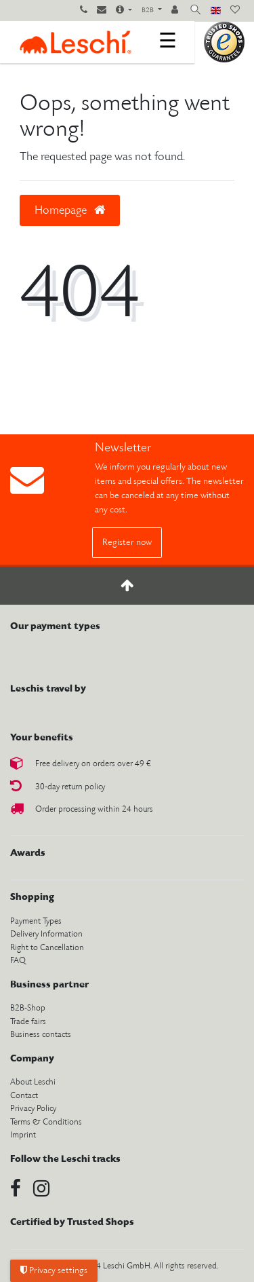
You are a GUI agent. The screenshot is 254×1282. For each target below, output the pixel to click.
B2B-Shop (27, 1008)
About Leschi (33, 1082)
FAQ (18, 961)
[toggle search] (195, 10)
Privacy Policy (33, 1109)
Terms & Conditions (46, 1122)
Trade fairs (28, 1022)
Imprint (23, 1135)
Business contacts (40, 1035)
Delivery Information (46, 934)
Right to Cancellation (47, 948)
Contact (24, 1096)
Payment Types (36, 921)
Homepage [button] (70, 210)
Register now (127, 542)
